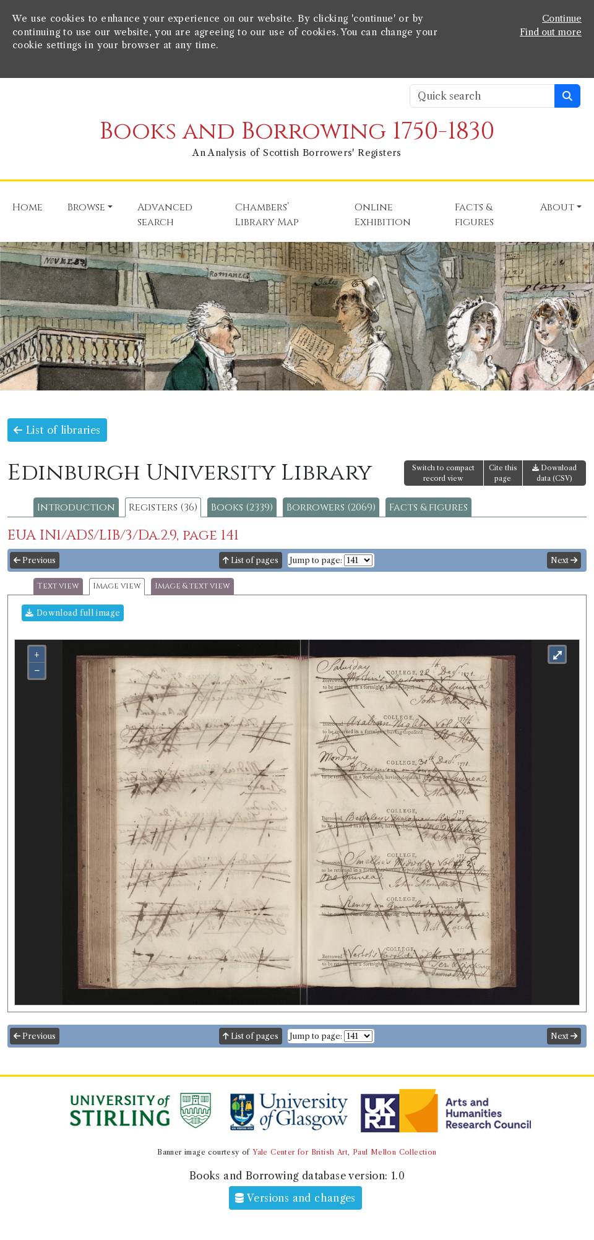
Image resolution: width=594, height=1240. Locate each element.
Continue (562, 18)
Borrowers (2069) (331, 507)
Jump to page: (316, 560)
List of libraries (57, 430)
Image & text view (192, 586)
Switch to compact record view (443, 473)
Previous (35, 560)
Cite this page (503, 473)
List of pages (250, 560)
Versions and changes (295, 1198)
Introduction (76, 507)
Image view (117, 586)
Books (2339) (242, 507)
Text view (58, 586)
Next (564, 560)
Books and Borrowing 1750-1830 (297, 131)
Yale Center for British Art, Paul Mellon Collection (344, 1152)
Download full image (72, 613)
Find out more (551, 32)
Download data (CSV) (554, 473)
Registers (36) (163, 507)
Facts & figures (428, 507)
